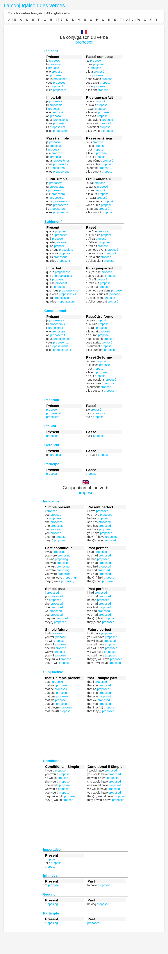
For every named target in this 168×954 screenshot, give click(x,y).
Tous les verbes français (25, 13)
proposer (84, 42)
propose (86, 492)
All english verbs (58, 13)
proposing (67, 581)
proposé (102, 116)
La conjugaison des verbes (34, 5)
